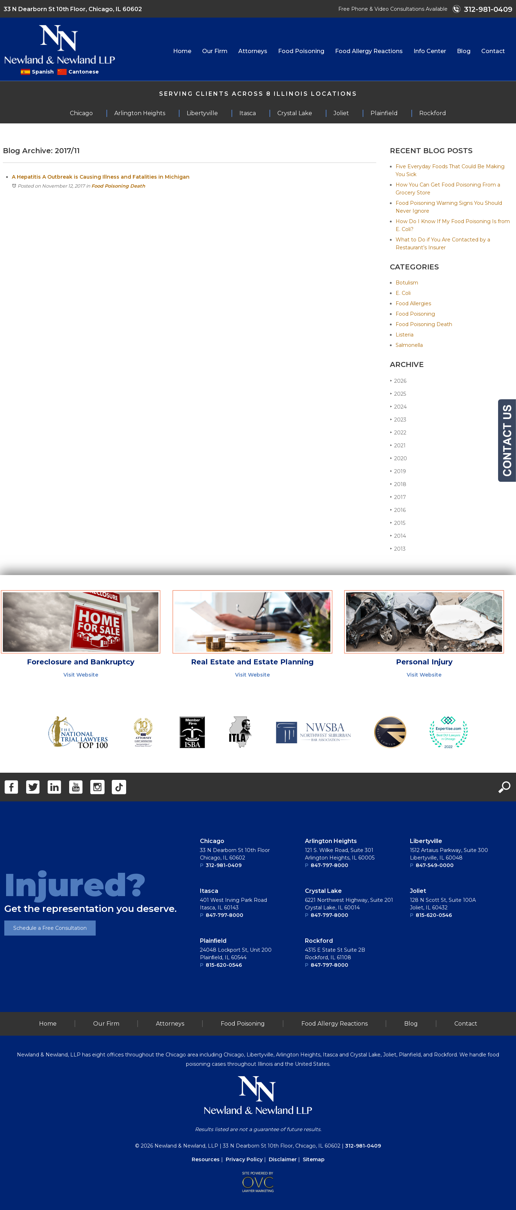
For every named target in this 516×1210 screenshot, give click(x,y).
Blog (463, 51)
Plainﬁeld (213, 940)
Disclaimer (283, 1159)
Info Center (430, 51)
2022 (398, 432)
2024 (398, 406)
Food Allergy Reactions (369, 51)
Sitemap (314, 1159)
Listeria (405, 334)
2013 (398, 548)
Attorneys (252, 51)
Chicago (212, 841)
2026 (398, 380)
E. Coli (403, 293)
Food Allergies (413, 303)
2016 (398, 509)
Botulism (407, 282)
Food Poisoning (301, 51)
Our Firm (215, 51)
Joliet (418, 891)
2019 (398, 471)
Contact (493, 51)
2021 (398, 445)
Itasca (209, 891)
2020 (398, 458)
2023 (398, 419)
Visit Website (80, 675)
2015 (397, 522)
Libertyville (426, 841)
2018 (398, 484)
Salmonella (409, 345)
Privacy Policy (244, 1159)
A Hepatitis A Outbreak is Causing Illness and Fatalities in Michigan (101, 177)
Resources (206, 1159)
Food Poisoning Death (118, 186)
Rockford (319, 940)
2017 (398, 497)
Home (182, 51)
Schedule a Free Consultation (50, 928)
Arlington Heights (331, 841)
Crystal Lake (323, 891)
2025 (398, 393)
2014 (398, 535)
